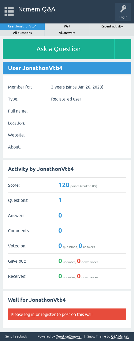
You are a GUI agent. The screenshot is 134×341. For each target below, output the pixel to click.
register (48, 314)
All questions (22, 33)
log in (29, 314)
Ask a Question (58, 49)
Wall (67, 26)
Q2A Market (120, 336)
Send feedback (16, 336)
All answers (67, 33)
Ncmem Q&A (36, 9)
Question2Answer (69, 336)
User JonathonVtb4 (22, 26)
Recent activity (112, 26)
